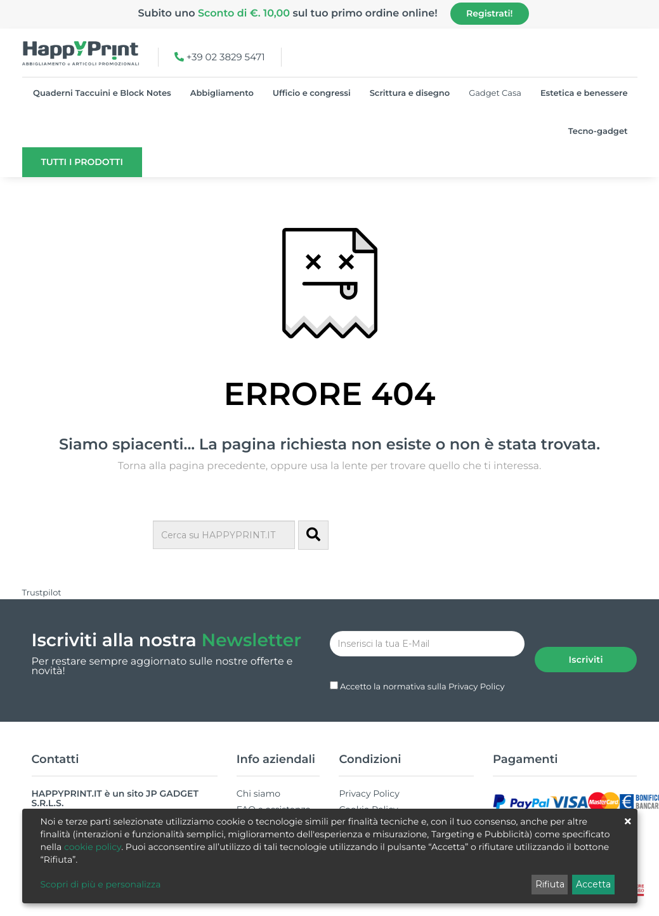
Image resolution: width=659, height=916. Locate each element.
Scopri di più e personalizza (101, 884)
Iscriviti (585, 643)
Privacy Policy (476, 671)
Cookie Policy (368, 793)
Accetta (593, 884)
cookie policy (92, 847)
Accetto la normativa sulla (422, 671)
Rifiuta (549, 884)
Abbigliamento (222, 93)
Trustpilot (42, 593)
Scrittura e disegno (410, 93)
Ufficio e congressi (312, 93)
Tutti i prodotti (82, 162)
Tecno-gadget (598, 131)
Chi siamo (258, 777)
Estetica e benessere (584, 93)
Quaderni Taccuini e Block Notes (102, 93)
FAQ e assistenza (274, 793)
